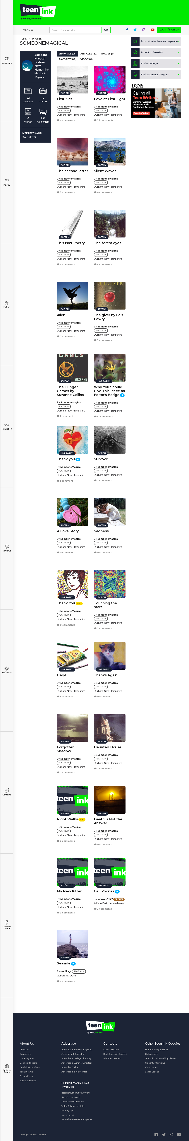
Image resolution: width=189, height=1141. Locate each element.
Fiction (6, 304)
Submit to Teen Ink (147, 52)
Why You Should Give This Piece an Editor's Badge (109, 391)
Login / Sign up (169, 29)
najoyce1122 (105, 899)
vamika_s (65, 971)
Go (106, 29)
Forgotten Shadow (66, 749)
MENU (28, 29)
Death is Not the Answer (108, 821)
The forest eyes (107, 243)
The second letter (72, 171)
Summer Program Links (156, 1049)
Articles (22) (88, 53)
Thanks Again (105, 675)
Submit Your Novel (70, 1097)
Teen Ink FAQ (26, 1071)
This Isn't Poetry (71, 243)
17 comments (103, 416)
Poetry (6, 182)
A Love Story (68, 531)
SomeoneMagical (70, 106)
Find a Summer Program (150, 74)
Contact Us (25, 1054)
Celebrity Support (28, 1062)
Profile (37, 38)
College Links (151, 1054)
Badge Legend (152, 1071)
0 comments (66, 552)
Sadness (101, 531)
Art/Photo (6, 670)
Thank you (66, 459)
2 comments (103, 480)
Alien (61, 315)
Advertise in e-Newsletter (74, 1071)
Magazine (6, 60)
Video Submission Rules (73, 1106)
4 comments (66, 120)
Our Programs (27, 1058)
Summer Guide (6, 925)
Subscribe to (154, 41)
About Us (24, 1049)
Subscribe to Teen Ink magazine (76, 1119)
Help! (61, 675)
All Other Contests (112, 1058)
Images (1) (107, 53)
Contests (6, 792)
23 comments (103, 120)
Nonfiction (6, 426)
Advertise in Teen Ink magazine (76, 1049)
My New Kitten (70, 891)
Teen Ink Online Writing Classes (160, 1058)
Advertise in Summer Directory (76, 1062)
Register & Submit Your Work (75, 1092)
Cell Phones (104, 891)
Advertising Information (73, 1054)
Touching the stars (105, 605)
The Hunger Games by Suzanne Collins (70, 391)
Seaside (64, 963)
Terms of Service (28, 1080)
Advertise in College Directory (76, 1058)
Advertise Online (69, 1067)
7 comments (66, 336)
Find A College (144, 63)
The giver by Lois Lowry (108, 317)
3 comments (66, 192)
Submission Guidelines (72, 1101)
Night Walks (67, 819)
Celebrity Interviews (30, 1067)
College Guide (6, 1068)
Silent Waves (105, 171)
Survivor (101, 459)
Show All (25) (67, 53)
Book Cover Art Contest (115, 1054)
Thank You (66, 603)
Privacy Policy (26, 1076)
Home (23, 38)
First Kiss (64, 99)
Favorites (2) (67, 59)
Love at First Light (109, 99)
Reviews (6, 548)
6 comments (103, 192)
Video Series (151, 1067)
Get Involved (67, 1114)
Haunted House (107, 747)
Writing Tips (67, 1110)
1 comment (65, 416)
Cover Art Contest (112, 1049)
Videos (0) (87, 59)
